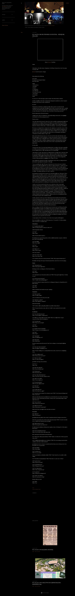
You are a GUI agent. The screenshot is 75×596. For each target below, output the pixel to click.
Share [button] (22, 32)
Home (26, 27)
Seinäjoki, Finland (37, 489)
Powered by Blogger (45, 592)
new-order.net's (4, 6)
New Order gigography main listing (36, 27)
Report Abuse (5, 25)
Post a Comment (37, 551)
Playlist (34, 71)
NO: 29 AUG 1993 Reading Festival (42, 549)
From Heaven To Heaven (50, 25)
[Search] (67, 3)
